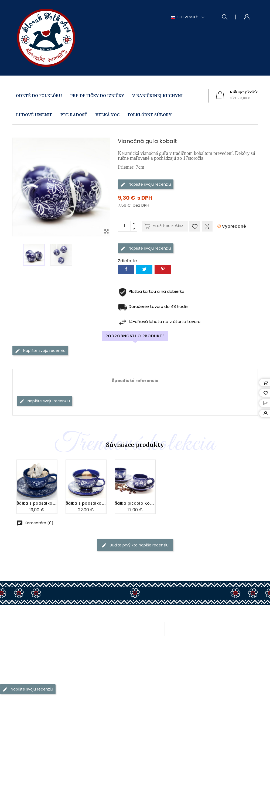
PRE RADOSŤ (73, 115)
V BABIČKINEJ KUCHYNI (157, 95)
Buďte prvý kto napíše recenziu (135, 545)
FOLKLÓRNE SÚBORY (150, 115)
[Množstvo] (124, 226)
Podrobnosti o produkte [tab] (135, 336)
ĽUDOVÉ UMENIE (34, 115)
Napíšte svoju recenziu (145, 184)
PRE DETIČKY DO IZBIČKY (97, 95)
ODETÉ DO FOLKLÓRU (39, 95)
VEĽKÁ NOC (107, 115)
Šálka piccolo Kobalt (137, 467)
